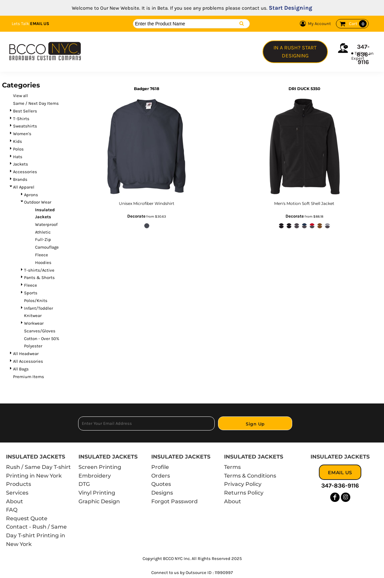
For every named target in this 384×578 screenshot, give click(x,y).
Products (18, 484)
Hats (17, 156)
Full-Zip (43, 239)
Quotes (161, 484)
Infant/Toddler (38, 308)
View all (20, 95)
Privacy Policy (242, 484)
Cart (358, 23)
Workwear (34, 323)
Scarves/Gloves (39, 330)
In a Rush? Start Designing (295, 51)
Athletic (43, 232)
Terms (232, 467)
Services (17, 493)
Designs (162, 493)
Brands (20, 179)
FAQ (11, 510)
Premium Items (28, 376)
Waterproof (46, 224)
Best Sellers (25, 110)
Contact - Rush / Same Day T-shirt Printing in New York (36, 535)
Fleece (41, 254)
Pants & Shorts (39, 277)
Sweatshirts (25, 125)
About (14, 501)
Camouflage (47, 247)
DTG (84, 484)
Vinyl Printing (96, 493)
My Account (314, 24)
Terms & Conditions (250, 476)
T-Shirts (21, 118)
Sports (30, 292)
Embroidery (94, 476)
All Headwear (26, 353)
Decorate (136, 216)
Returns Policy (243, 493)
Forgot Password (174, 501)
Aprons (31, 194)
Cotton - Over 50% (41, 338)
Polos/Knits (35, 300)
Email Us (39, 23)
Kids (17, 141)
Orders (160, 476)
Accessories (25, 171)
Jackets (20, 164)
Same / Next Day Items (36, 103)
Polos (18, 149)
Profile (160, 467)
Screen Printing (99, 467)
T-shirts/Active (39, 270)
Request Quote (26, 518)
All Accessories (28, 361)
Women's (22, 133)
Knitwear (33, 315)
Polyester (33, 345)
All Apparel (23, 187)
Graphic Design (99, 501)
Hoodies (43, 262)
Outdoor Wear (37, 202)
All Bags (21, 368)
